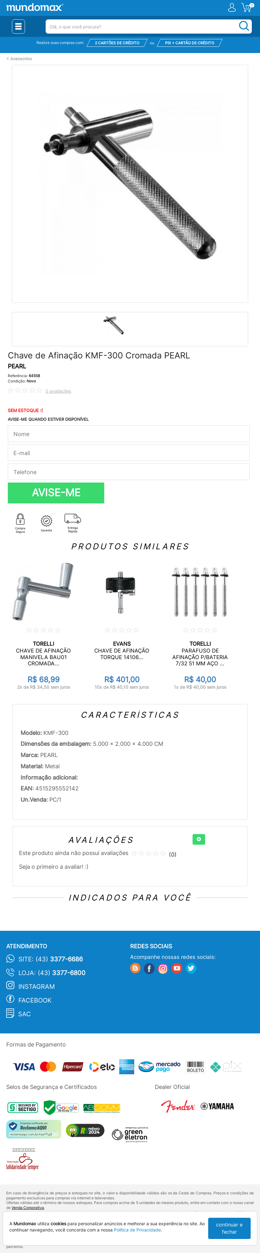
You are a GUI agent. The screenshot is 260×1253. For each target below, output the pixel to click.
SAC (24, 1014)
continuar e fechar (229, 1228)
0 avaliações (58, 391)
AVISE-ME (56, 492)
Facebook (35, 1000)
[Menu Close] (18, 26)
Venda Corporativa (28, 1207)
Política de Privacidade (137, 1229)
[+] (199, 839)
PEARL (17, 366)
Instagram (36, 986)
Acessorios (21, 58)
